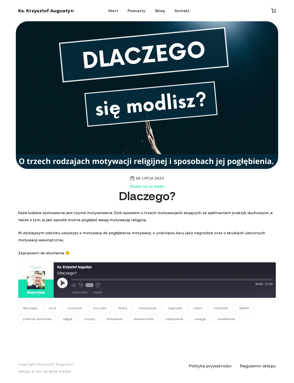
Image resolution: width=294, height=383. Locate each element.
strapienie (114, 319)
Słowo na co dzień (147, 186)
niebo (197, 308)
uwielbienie (226, 319)
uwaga (200, 319)
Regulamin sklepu (258, 366)
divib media (60, 371)
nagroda (175, 308)
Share (97, 293)
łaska (122, 308)
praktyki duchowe (37, 319)
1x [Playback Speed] (89, 285)
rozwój (89, 319)
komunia (75, 308)
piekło (244, 308)
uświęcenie (174, 319)
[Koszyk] (273, 10)
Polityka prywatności (210, 366)
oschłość (221, 308)
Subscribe (80, 293)
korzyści (100, 308)
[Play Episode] (62, 283)
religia (68, 319)
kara (52, 308)
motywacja (147, 308)
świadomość (144, 319)
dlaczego (30, 308)
